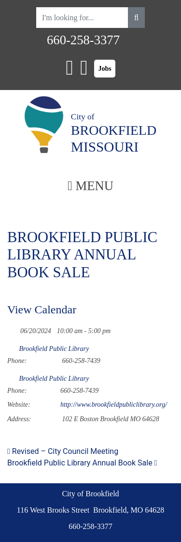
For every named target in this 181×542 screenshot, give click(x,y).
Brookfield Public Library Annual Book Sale (82, 462)
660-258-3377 (83, 40)
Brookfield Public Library (54, 348)
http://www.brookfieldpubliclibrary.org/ (113, 404)
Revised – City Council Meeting (62, 451)
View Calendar (41, 309)
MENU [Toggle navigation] (90, 186)
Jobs (104, 68)
